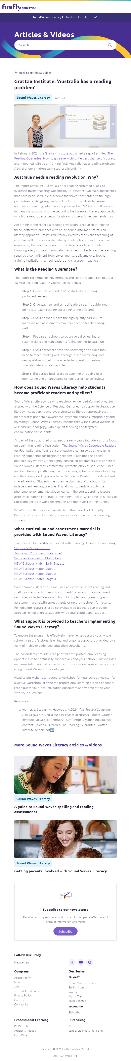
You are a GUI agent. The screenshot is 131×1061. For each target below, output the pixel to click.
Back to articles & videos (35, 73)
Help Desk (20, 1035)
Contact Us (21, 1004)
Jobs (17, 986)
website (37, 677)
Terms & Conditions (26, 991)
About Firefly (22, 977)
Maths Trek (76, 996)
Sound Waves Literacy (61, 17)
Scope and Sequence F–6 (32, 548)
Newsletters (21, 962)
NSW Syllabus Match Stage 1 (35, 568)
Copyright (20, 1000)
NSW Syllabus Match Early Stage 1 (39, 563)
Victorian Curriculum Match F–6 (37, 558)
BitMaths (74, 1012)
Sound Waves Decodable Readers (92, 445)
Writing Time (76, 992)
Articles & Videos (25, 1030)
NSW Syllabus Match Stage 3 (35, 578)
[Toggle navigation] (125, 7)
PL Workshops (23, 1026)
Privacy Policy (23, 995)
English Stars (76, 987)
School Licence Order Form (86, 1030)
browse (47, 682)
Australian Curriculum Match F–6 (38, 553)
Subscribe (65, 931)
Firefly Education (19, 7)
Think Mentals (77, 1001)
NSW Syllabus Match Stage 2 (35, 573)
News (17, 982)
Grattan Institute (56, 153)
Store (72, 1026)
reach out (21, 687)
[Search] (65, 45)
